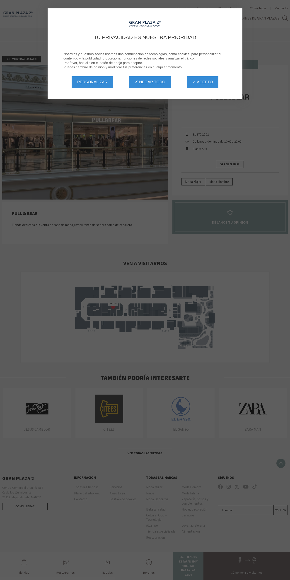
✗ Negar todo (150, 82)
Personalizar (92, 82)
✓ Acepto (203, 82)
